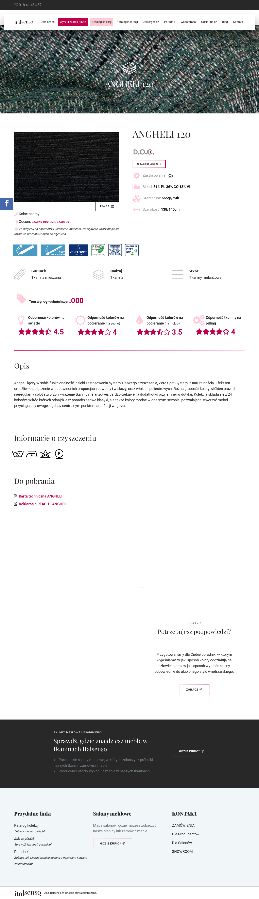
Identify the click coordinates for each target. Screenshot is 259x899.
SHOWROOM (182, 851)
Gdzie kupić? (209, 21)
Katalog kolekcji (101, 21)
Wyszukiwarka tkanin (73, 21)
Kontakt (238, 21)
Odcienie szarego (56, 222)
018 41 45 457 (30, 5)
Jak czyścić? (151, 21)
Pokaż (107, 206)
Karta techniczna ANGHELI (40, 496)
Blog (225, 21)
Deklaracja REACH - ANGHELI (43, 504)
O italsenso (48, 21)
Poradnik (169, 21)
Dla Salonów (182, 843)
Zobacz (194, 689)
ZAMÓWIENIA (183, 825)
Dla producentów (186, 834)
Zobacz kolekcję (149, 164)
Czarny (37, 222)
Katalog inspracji (127, 21)
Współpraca (188, 21)
